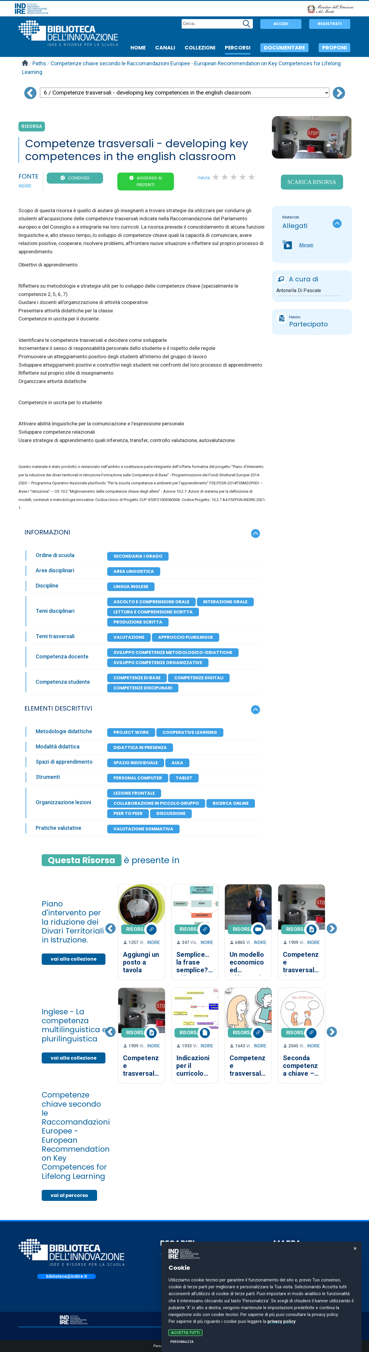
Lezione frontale (134, 793)
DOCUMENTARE (284, 47)
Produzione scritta (137, 622)
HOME (138, 47)
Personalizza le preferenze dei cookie (184, 1346)
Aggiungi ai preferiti (149, 181)
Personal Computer (137, 778)
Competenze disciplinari (142, 688)
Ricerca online (231, 803)
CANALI (165, 47)
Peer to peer (128, 813)
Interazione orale (225, 602)
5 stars (251, 177)
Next (332, 932)
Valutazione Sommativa (143, 829)
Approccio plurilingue (185, 637)
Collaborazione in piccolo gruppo (156, 803)
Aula (177, 763)
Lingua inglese (130, 587)
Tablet (184, 778)
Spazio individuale (135, 763)
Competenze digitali (198, 678)
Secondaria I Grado (137, 556)
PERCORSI (237, 47)
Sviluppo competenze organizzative (157, 663)
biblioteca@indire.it (66, 1276)
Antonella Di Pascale (298, 290)
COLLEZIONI (200, 47)
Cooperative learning (190, 732)
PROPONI (334, 47)
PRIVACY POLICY (184, 1319)
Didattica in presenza (140, 748)
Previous (110, 932)
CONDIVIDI (78, 178)
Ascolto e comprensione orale (151, 602)
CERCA (286, 1276)
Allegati (306, 245)
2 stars (225, 177)
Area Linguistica (133, 571)
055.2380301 (184, 1284)
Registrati (330, 23)
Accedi (280, 23)
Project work (131, 732)
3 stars (234, 177)
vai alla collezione (73, 959)
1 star (216, 177)
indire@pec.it (184, 1298)
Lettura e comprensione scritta (153, 612)
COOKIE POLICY (295, 1319)
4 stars (243, 177)
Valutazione (128, 637)
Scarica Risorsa (311, 182)
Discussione (171, 813)
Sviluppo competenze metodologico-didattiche (172, 652)
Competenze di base (137, 678)
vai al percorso (69, 1195)
